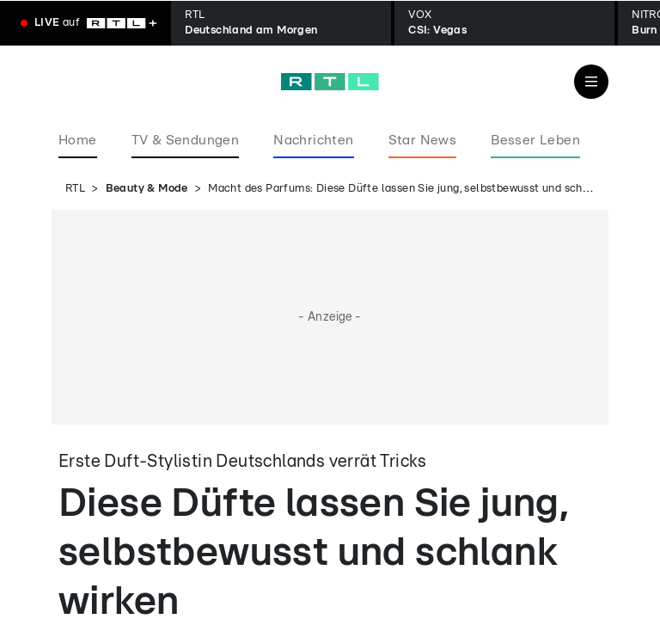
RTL (75, 188)
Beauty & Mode (147, 188)
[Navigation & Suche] (591, 81)
